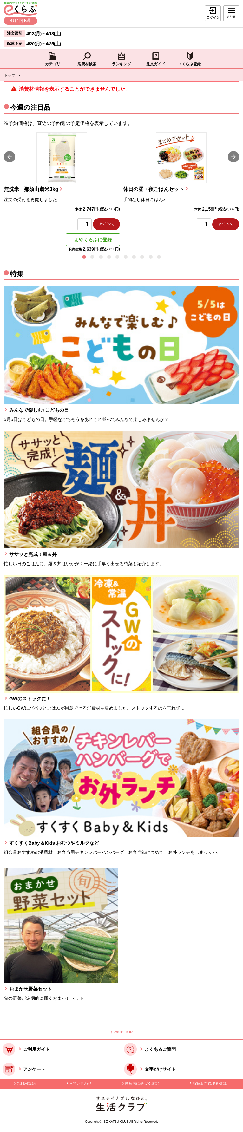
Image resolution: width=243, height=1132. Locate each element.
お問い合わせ (80, 1083)
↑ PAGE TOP (121, 1032)
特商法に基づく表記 (142, 1083)
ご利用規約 (26, 1083)
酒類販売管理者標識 (209, 1083)
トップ (9, 75)
